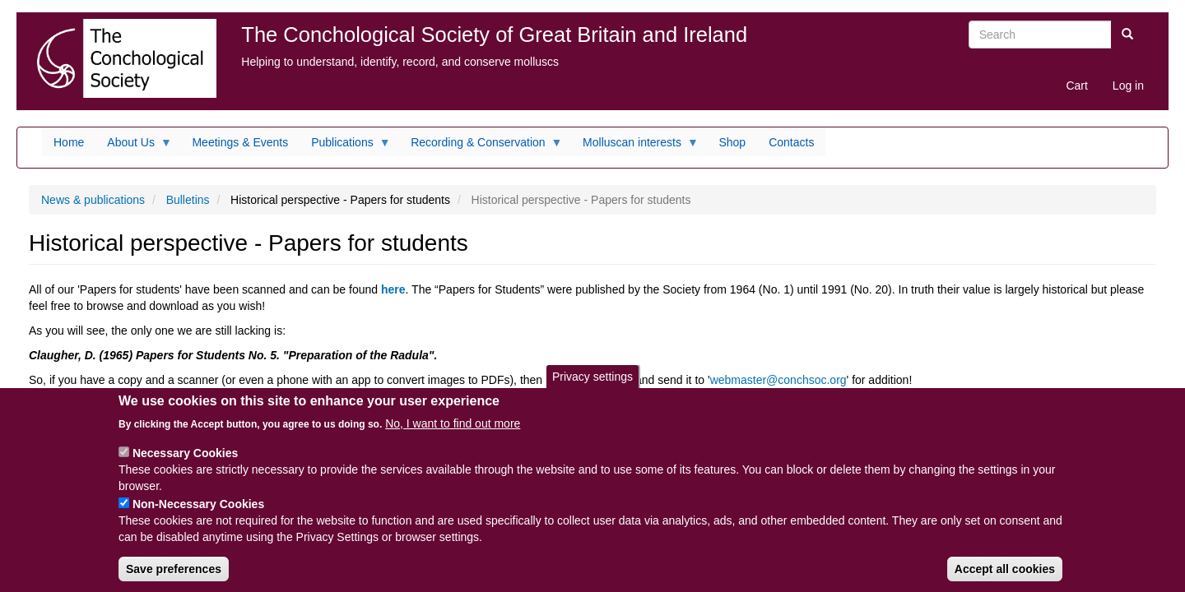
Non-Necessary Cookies (198, 516)
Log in (1128, 85)
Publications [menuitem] (345, 146)
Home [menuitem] (68, 142)
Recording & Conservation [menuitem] (480, 146)
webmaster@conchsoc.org (778, 379)
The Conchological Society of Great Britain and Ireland (494, 34)
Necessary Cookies (185, 465)
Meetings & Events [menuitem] (240, 142)
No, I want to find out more (452, 435)
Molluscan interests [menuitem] (635, 146)
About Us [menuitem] (133, 146)
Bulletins (188, 199)
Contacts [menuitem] (791, 142)
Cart (1076, 85)
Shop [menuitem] (732, 142)
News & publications (93, 199)
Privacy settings (592, 388)
